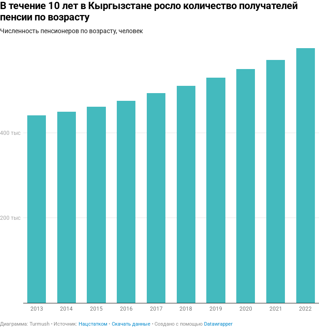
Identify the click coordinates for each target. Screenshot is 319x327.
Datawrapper (218, 324)
